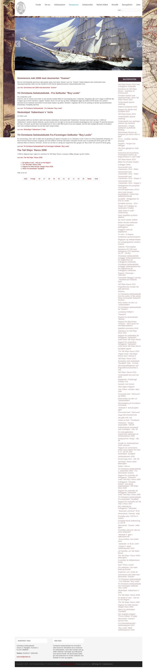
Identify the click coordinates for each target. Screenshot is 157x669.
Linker (138, 4)
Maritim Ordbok (102, 4)
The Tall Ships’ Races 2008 (31, 164)
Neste (89, 179)
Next (139, 44)
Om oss (47, 4)
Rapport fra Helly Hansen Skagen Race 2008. (37, 166)
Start (25, 179)
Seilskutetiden (87, 4)
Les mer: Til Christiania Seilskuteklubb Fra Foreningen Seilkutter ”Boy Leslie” (43, 146)
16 (39, 179)
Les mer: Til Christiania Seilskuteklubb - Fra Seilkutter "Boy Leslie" (39, 108)
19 (54, 179)
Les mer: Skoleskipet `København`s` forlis (31, 129)
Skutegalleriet (127, 4)
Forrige (32, 179)
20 (59, 179)
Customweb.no (107, 664)
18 (49, 179)
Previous (18, 44)
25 (83, 179)
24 (78, 179)
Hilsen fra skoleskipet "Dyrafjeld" (33, 168)
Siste (96, 179)
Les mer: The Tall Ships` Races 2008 (29, 157)
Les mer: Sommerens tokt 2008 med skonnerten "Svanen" (37, 87)
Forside (38, 4)
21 (64, 179)
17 (44, 179)
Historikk (115, 4)
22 (69, 179)
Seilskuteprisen (59, 4)
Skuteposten (73, 4)
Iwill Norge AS (96, 664)
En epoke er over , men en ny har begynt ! (36, 162)
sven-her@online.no (23, 657)
